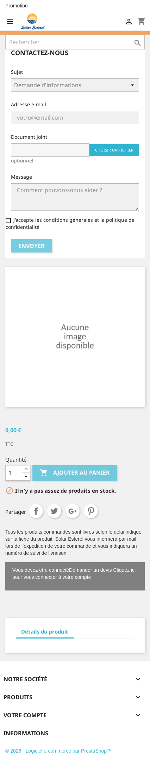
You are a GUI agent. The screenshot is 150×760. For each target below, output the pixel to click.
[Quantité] (13, 473)
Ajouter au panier (75, 472)
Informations (26, 733)
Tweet (54, 511)
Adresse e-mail (28, 104)
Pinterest (91, 511)
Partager (36, 511)
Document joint (29, 136)
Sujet (17, 72)
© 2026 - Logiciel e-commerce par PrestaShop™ (58, 751)
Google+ (72, 511)
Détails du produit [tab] (44, 631)
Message (21, 176)
